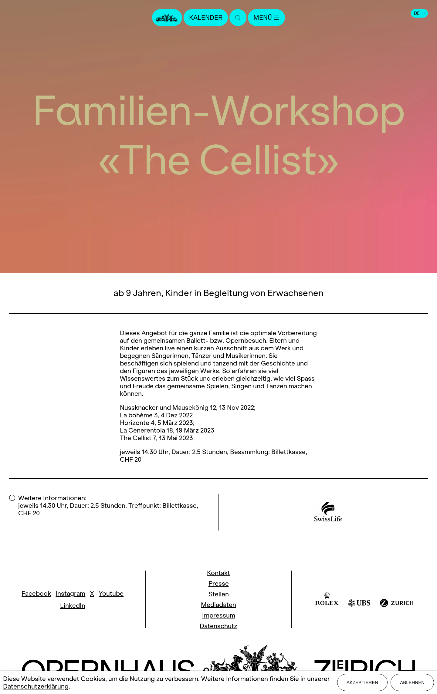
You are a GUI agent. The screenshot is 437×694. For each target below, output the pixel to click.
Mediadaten (218, 604)
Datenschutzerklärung (36, 686)
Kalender (205, 17)
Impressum (218, 615)
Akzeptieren (362, 682)
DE (420, 13)
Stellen (218, 594)
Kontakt (218, 572)
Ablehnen (412, 682)
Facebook (36, 593)
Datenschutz (218, 625)
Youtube (111, 593)
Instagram (70, 593)
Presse (218, 583)
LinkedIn (72, 605)
